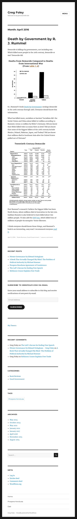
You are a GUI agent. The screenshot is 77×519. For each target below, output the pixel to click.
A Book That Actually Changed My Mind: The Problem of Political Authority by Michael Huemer (34, 351)
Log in (12, 475)
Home (10, 497)
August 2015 (15, 440)
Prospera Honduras (16, 399)
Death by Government (33, 107)
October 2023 (15, 423)
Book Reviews (21, 237)
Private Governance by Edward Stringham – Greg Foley (32, 348)
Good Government (33, 237)
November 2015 (16, 437)
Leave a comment (47, 237)
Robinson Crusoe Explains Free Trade (25, 271)
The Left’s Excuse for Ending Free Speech (26, 268)
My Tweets (12, 325)
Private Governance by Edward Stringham (26, 257)
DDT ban (36, 218)
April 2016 (14, 434)
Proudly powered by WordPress (26, 513)
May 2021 (13, 425)
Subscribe (16, 307)
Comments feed (16, 481)
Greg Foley (16, 12)
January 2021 (15, 428)
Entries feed (14, 478)
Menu (65, 14)
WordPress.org (15, 484)
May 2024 (14, 420)
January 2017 (15, 431)
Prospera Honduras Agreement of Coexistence (28, 265)
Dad (9, 506)
